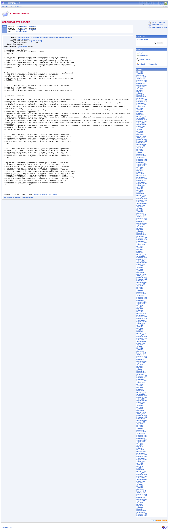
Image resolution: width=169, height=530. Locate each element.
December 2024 (141, 100)
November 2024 (141, 101)
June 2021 (139, 169)
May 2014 (139, 308)
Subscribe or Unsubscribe (148, 64)
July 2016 (139, 266)
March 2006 (140, 469)
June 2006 (139, 465)
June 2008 (139, 425)
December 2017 (141, 238)
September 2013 (141, 322)
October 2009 (140, 399)
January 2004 (140, 512)
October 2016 (140, 261)
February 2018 (141, 235)
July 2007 (139, 443)
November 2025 (141, 82)
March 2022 (140, 154)
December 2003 (141, 514)
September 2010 (141, 381)
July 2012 (139, 345)
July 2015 (139, 285)
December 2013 (141, 317)
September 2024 (141, 105)
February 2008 (141, 432)
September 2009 (141, 400)
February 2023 (141, 136)
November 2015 (141, 279)
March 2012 (140, 351)
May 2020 (139, 190)
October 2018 (140, 221)
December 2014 (141, 297)
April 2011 (139, 369)
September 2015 (141, 282)
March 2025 (140, 95)
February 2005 (141, 491)
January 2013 (140, 335)
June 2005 (139, 484)
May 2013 (139, 328)
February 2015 (141, 294)
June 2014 (139, 307)
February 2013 (141, 333)
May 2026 (139, 72)
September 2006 (141, 460)
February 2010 (141, 392)
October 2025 (140, 83)
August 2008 (140, 422)
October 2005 (140, 478)
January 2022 (140, 157)
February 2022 (141, 156)
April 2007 (139, 448)
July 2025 (139, 88)
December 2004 (141, 494)
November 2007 (141, 437)
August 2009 (140, 402)
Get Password (144, 55)
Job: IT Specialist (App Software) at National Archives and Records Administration (44, 37)
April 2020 (139, 192)
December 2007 (141, 435)
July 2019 (139, 207)
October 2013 (140, 320)
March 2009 (140, 410)
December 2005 (141, 474)
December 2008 (141, 415)
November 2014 (141, 299)
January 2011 (140, 374)
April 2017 (139, 251)
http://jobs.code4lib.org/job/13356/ (45, 224)
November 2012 (141, 338)
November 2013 (141, 318)
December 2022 (141, 139)
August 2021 (140, 166)
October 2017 (140, 241)
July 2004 (139, 502)
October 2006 (140, 458)
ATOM (153, 520)
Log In (142, 53)
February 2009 (141, 412)
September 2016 (141, 262)
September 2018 (141, 223)
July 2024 (139, 108)
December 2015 (141, 277)
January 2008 (140, 433)
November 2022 (141, 141)
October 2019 (140, 202)
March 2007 (140, 450)
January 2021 (140, 177)
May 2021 (139, 170)
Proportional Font (22, 31)
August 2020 (140, 185)
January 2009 (140, 414)
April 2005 (139, 488)
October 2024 (140, 103)
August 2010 (140, 382)
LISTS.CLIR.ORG (6, 527)
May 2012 (139, 348)
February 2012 (141, 353)
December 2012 (141, 336)
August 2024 (140, 106)
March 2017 (140, 253)
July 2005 (139, 483)
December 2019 (141, 198)
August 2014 (140, 304)
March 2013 (140, 331)
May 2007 (139, 446)
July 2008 (139, 423)
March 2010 (140, 391)
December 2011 (141, 356)
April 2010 (139, 389)
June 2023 (139, 129)
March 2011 (140, 371)
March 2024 (140, 115)
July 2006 (139, 463)
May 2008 (139, 427)
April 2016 (139, 271)
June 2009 (139, 405)
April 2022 (139, 152)
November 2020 (141, 180)
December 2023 (141, 120)
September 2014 (141, 302)
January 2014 (140, 315)
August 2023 (140, 126)
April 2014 (139, 310)
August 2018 (140, 225)
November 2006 (141, 456)
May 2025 (139, 92)
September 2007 (141, 440)
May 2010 (139, 387)
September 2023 (141, 124)
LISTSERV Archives (158, 22)
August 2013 (140, 323)
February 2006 (141, 471)
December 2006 (141, 455)
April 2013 (139, 330)
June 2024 (139, 110)
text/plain (23, 46)
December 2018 (141, 218)
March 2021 (140, 174)
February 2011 (141, 373)
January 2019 (140, 216)
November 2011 (141, 358)
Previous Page (20, 226)
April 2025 (139, 93)
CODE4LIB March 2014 (159, 27)
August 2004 (140, 501)
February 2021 (141, 175)
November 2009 (141, 397)
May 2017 (139, 249)
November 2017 (141, 239)
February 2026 (141, 77)
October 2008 (140, 419)
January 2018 (140, 236)
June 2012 (139, 346)
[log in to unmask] (23, 39)
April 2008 (139, 428)
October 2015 (140, 281)
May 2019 (139, 210)
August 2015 (140, 284)
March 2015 (140, 292)
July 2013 (139, 325)
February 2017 (141, 254)
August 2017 (140, 244)
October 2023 (140, 123)
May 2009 (139, 407)
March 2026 (140, 75)
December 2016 (141, 258)
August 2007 (140, 442)
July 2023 (139, 128)
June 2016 (139, 267)
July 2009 (139, 404)
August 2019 (140, 205)
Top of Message (9, 226)
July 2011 (139, 364)
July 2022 (139, 147)
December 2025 (141, 80)
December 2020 (141, 179)
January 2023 (140, 138)
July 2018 (139, 226)
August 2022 (140, 146)
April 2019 (139, 212)
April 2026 (139, 74)
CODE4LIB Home (157, 25)
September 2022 (141, 144)
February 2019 (141, 215)
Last (34, 26)
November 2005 (141, 476)
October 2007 (140, 438)
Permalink (29, 226)
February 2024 (141, 116)
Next (30, 26)
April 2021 (139, 172)
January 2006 (140, 473)
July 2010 (139, 384)
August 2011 (140, 363)
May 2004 (139, 506)
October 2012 (140, 340)
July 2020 (139, 187)
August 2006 (140, 461)
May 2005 (139, 486)
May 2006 (139, 466)
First (18, 26)
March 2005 (140, 489)
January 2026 (140, 78)
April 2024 (139, 113)
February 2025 (141, 97)
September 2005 (141, 479)
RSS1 (159, 520)
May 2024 (139, 111)
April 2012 (139, 350)
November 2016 (141, 259)
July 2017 (139, 246)
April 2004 (139, 507)
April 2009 (139, 409)
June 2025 (139, 90)
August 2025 (140, 87)
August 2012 (140, 343)
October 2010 (140, 379)
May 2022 (139, 151)
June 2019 (139, 208)
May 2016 (139, 269)
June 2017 (139, 248)
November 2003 (141, 516)
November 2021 (141, 161)
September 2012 (141, 341)
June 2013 (139, 327)
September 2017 (141, 243)
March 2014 (140, 312)
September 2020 (141, 184)
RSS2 (164, 520)
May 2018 (139, 230)
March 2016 (140, 272)
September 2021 (141, 164)
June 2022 (139, 149)
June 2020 (139, 189)
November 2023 (141, 121)
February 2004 (141, 511)
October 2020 (140, 182)
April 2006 (139, 468)
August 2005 (140, 481)
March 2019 (140, 213)
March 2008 (140, 430)
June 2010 (139, 386)
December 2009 (141, 396)
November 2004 (141, 496)
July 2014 (139, 305)
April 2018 (139, 231)
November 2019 (141, 200)
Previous (24, 26)
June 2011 (139, 366)
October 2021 (140, 162)
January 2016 (140, 276)
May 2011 (139, 368)
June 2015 (139, 287)
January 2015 (140, 295)
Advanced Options (142, 39)
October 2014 (140, 300)
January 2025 (140, 98)
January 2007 (140, 453)
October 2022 (140, 143)
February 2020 (141, 195)
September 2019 (141, 203)
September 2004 (141, 499)
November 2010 (141, 377)
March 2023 (140, 134)
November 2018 (141, 220)
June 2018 (139, 228)
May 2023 (139, 131)
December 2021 (141, 159)
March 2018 (140, 233)
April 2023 (139, 133)
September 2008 (141, 420)
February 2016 (141, 274)
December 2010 (141, 376)
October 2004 (140, 497)
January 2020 (140, 197)
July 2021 (139, 167)
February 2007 (141, 451)
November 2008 (141, 417)
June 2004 (139, 504)
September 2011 (141, 361)
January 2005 (140, 493)
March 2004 (140, 509)
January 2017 (140, 256)
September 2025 (141, 85)
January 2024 (140, 118)
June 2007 (139, 445)
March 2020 (140, 193)
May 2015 (139, 289)
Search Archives (142, 37)
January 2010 (140, 394)
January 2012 (140, 354)
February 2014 (141, 313)
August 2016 (140, 264)
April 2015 (139, 290)
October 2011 (140, 359)
